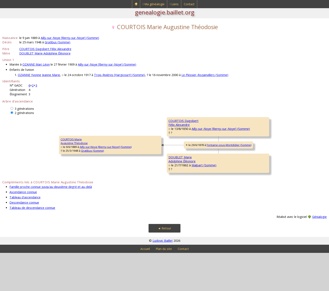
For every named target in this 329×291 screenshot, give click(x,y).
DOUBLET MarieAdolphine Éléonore (126, 185)
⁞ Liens (174, 4)
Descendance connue (24, 241)
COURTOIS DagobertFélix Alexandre (127, 135)
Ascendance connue (23, 230)
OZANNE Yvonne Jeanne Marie (39, 75)
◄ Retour (164, 266)
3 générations (24, 109)
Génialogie (319, 255)
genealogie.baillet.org (164, 12)
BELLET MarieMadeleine (231, 147)
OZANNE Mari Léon (36, 64)
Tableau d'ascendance (24, 235)
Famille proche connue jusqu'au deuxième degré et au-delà (50, 225)
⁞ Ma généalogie (153, 4)
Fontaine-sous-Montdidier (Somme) (175, 165)
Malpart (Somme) (145, 191)
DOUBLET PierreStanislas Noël (233, 173)
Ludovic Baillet (163, 279)
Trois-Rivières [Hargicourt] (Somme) (119, 75)
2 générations (24, 113)
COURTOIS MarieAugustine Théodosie (18, 160)
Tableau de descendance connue (32, 246)
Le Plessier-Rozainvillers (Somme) (204, 75)
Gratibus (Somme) (57, 42)
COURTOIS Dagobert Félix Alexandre (45, 49)
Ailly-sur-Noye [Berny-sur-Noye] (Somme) (70, 38)
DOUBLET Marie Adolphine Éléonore (44, 53)
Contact (189, 4)
